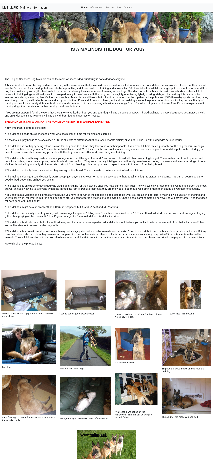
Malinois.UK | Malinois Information (24, 7)
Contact (128, 7)
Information (96, 7)
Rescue (109, 7)
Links (118, 7)
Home (85, 7)
